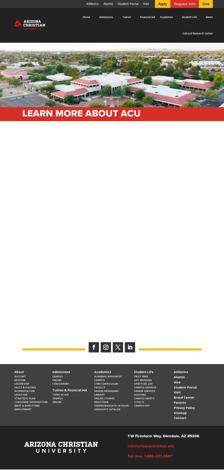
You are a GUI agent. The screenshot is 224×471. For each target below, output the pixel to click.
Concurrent (61, 383)
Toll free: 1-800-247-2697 (150, 456)
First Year (141, 376)
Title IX (139, 402)
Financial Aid (147, 17)
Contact (180, 418)
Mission (19, 380)
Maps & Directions (27, 405)
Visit (146, 4)
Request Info (184, 4)
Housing (140, 394)
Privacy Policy (184, 408)
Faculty (99, 387)
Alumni (108, 4)
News (209, 17)
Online (57, 380)
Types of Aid (60, 394)
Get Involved (143, 380)
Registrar (101, 402)
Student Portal (128, 4)
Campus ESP (142, 405)
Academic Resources (108, 376)
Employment (23, 409)
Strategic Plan (25, 398)
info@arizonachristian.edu (151, 446)
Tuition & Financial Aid (69, 390)
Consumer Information (31, 402)
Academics (166, 17)
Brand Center (184, 397)
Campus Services (145, 387)
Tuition (126, 17)
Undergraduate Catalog (111, 405)
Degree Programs (106, 391)
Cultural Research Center (198, 33)
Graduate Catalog (107, 409)
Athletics (93, 4)
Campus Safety (144, 398)
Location (20, 394)
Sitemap (180, 413)
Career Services (144, 391)
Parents (180, 403)
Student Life (189, 17)
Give (205, 4)
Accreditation (24, 391)
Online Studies (104, 398)
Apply (162, 4)
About (86, 17)
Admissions (106, 17)
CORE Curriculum (106, 383)
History (20, 376)
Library (99, 394)
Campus (57, 376)
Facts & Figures (25, 387)
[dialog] (211, 458)
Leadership (21, 383)
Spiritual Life (143, 383)
